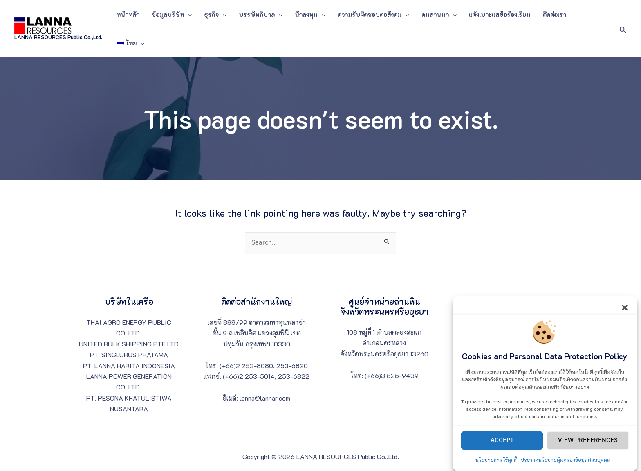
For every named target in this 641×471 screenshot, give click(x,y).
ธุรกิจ (215, 14)
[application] (188, 14)
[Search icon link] (623, 29)
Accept (502, 447)
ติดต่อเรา (554, 14)
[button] (625, 313)
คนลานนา (439, 14)
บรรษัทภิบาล (260, 14)
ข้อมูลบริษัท (172, 14)
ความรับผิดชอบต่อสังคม (373, 14)
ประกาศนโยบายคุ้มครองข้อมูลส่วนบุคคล (565, 466)
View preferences (588, 447)
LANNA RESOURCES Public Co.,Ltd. (58, 37)
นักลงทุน (310, 14)
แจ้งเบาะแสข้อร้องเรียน (500, 14)
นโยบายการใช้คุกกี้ (496, 466)
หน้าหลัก (128, 14)
